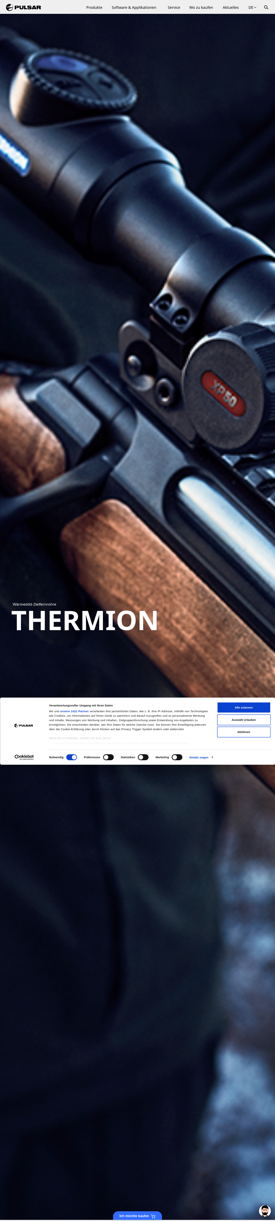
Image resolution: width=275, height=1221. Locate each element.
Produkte (94, 7)
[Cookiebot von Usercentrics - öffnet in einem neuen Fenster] (24, 1214)
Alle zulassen (244, 1163)
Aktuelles (231, 7)
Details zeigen (198, 1213)
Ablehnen (243, 1188)
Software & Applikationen (134, 7)
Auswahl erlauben (244, 1176)
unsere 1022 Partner (74, 1167)
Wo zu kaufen (201, 7)
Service (174, 7)
